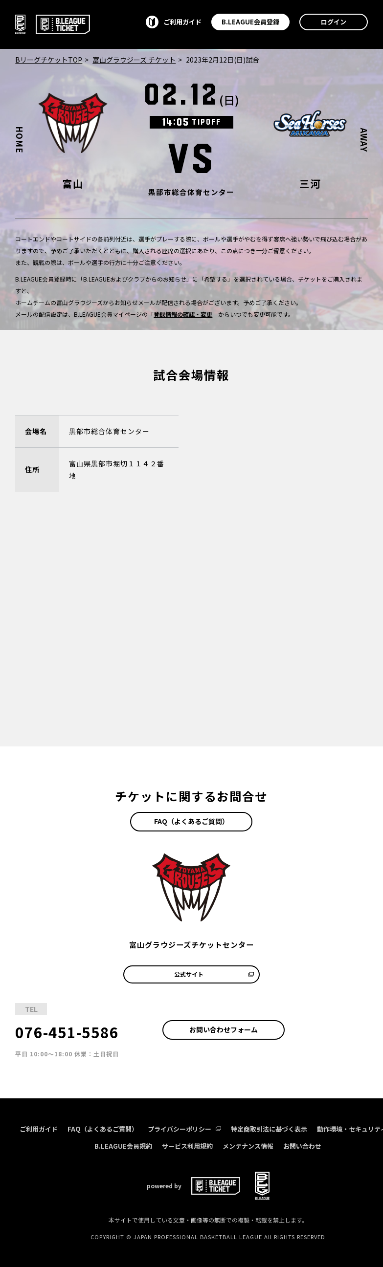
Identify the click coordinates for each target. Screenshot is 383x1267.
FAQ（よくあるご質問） (191, 821)
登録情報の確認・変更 (183, 314)
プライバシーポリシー (184, 1129)
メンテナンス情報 (248, 1146)
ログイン (333, 21)
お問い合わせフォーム (223, 1029)
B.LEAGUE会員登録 (250, 21)
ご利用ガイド (39, 1129)
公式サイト (214, 974)
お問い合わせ (302, 1146)
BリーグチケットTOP (48, 60)
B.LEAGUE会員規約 (123, 1146)
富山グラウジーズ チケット (134, 60)
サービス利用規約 (187, 1146)
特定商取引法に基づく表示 (269, 1129)
